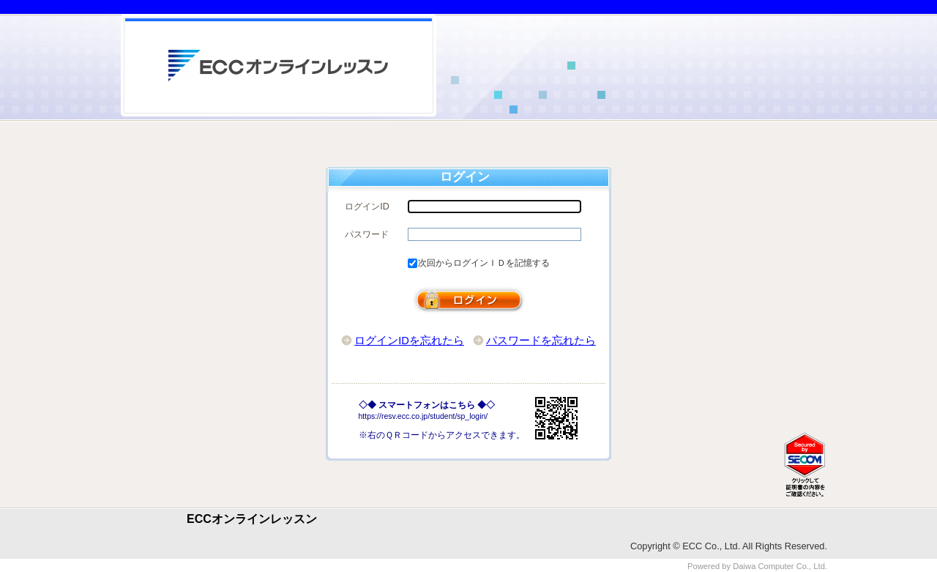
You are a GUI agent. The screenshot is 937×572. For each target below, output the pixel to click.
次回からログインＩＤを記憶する (484, 263)
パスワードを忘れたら (541, 340)
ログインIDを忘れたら (409, 340)
